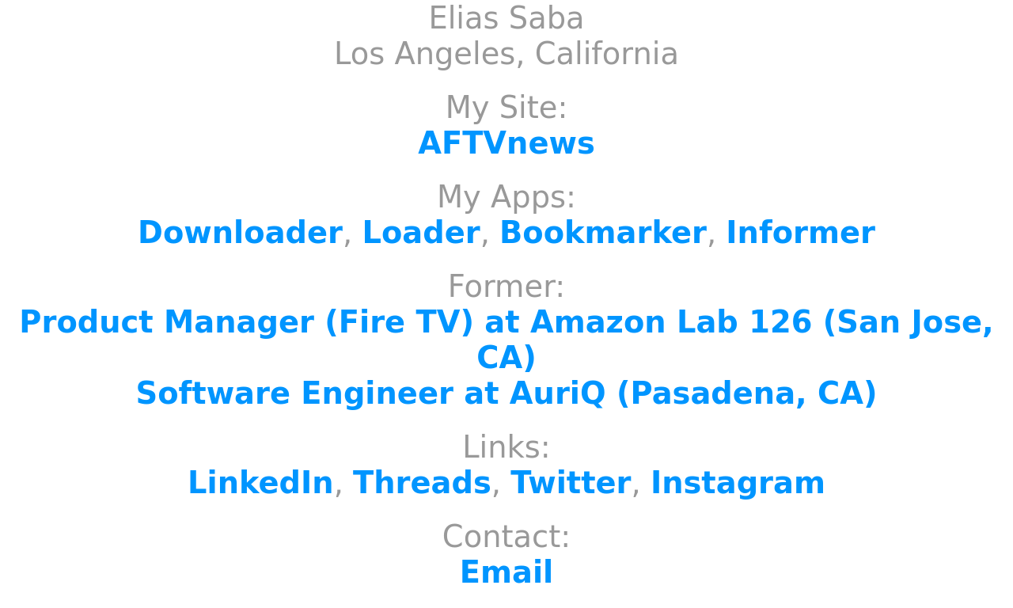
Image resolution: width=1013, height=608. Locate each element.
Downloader (240, 232)
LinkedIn (261, 482)
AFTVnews (506, 143)
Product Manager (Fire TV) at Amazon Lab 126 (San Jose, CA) (506, 339)
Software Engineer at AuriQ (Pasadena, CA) (507, 393)
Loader (421, 232)
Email (506, 572)
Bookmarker (603, 232)
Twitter (570, 482)
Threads (422, 482)
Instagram (738, 482)
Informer (800, 232)
